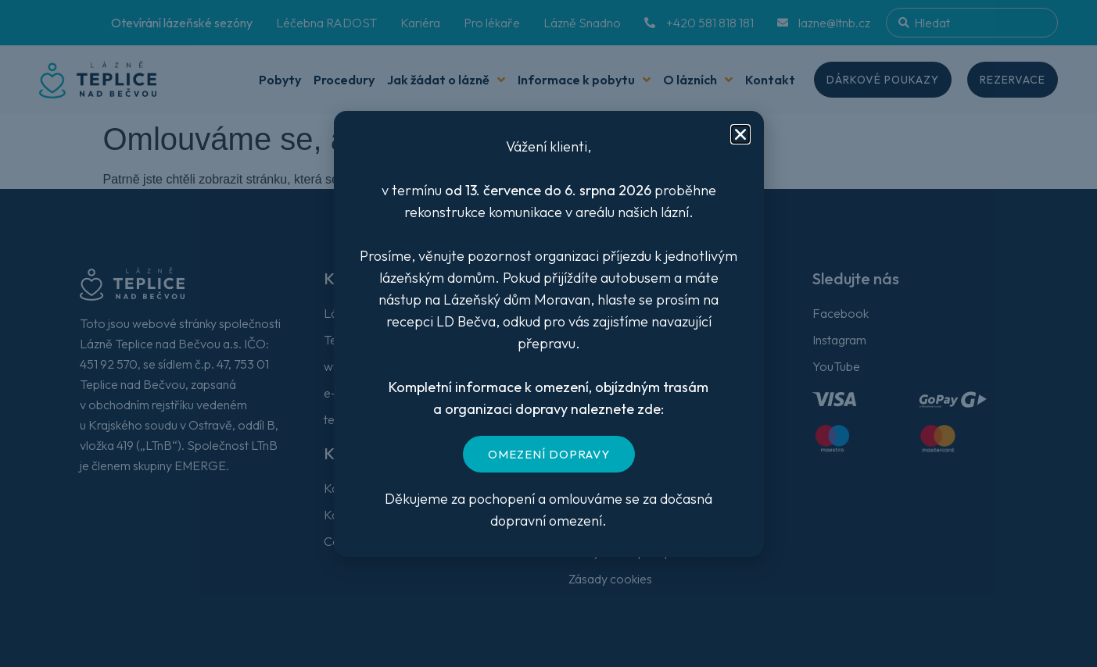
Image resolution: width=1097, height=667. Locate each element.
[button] (740, 134)
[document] (548, 333)
